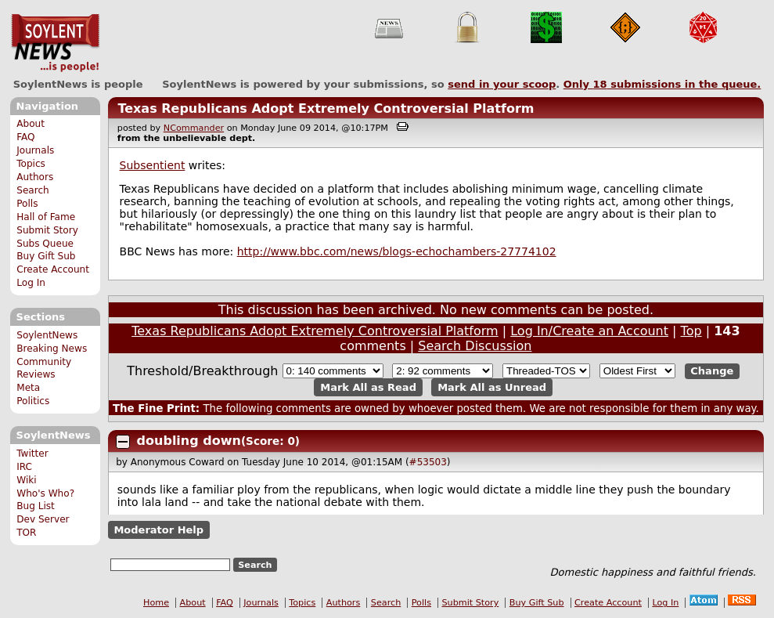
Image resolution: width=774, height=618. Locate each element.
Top (691, 330)
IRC (24, 466)
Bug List (35, 506)
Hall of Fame (45, 216)
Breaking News (51, 348)
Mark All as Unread (491, 387)
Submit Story (47, 230)
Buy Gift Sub (45, 256)
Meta (28, 387)
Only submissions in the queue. (662, 84)
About (30, 123)
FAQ (25, 137)
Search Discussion (474, 345)
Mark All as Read (368, 387)
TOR (26, 532)
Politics (32, 401)
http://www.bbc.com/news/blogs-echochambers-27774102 (396, 251)
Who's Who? (45, 493)
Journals (35, 150)
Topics (30, 163)
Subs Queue (45, 243)
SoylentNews (55, 43)
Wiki (26, 480)
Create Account (52, 269)
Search (32, 190)
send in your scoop (502, 84)
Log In (30, 282)
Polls (27, 203)
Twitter (32, 453)
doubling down (189, 440)
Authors (34, 177)
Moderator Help (158, 530)
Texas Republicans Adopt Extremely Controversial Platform (325, 108)
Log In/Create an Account (589, 330)
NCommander (194, 128)
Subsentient (152, 165)
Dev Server (42, 519)
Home (156, 603)
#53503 (428, 462)
